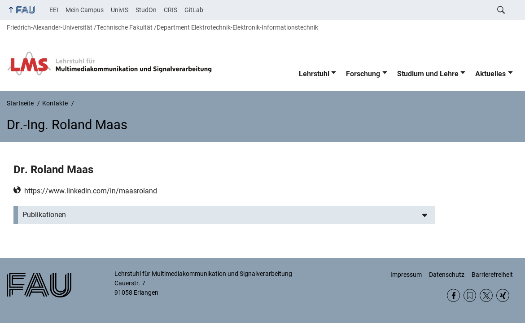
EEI (53, 9)
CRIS (170, 9)
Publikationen (44, 214)
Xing (502, 295)
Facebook (453, 295)
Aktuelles (490, 74)
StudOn (146, 9)
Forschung (363, 74)
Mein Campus (85, 9)
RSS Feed (470, 295)
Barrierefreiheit (492, 274)
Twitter (486, 295)
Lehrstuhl (314, 74)
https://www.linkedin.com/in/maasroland (90, 191)
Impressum (406, 274)
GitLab (193, 9)
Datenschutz (446, 274)
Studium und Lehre (428, 74)
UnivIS (119, 9)
